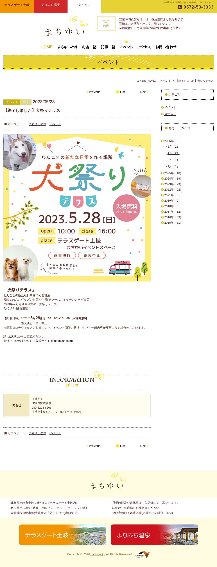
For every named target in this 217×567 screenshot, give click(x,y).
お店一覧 (89, 45)
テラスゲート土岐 (16, 5)
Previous (93, 92)
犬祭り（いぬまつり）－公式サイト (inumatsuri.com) (38, 340)
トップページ (46, 45)
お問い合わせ (166, 45)
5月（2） (173, 146)
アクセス (144, 45)
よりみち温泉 (50, 5)
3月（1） (173, 160)
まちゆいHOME (146, 80)
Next (144, 92)
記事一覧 (108, 45)
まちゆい (84, 5)
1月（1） (173, 166)
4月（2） (173, 153)
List (120, 92)
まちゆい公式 (37, 124)
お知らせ (170, 114)
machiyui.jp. (97, 554)
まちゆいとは (67, 45)
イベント (126, 45)
